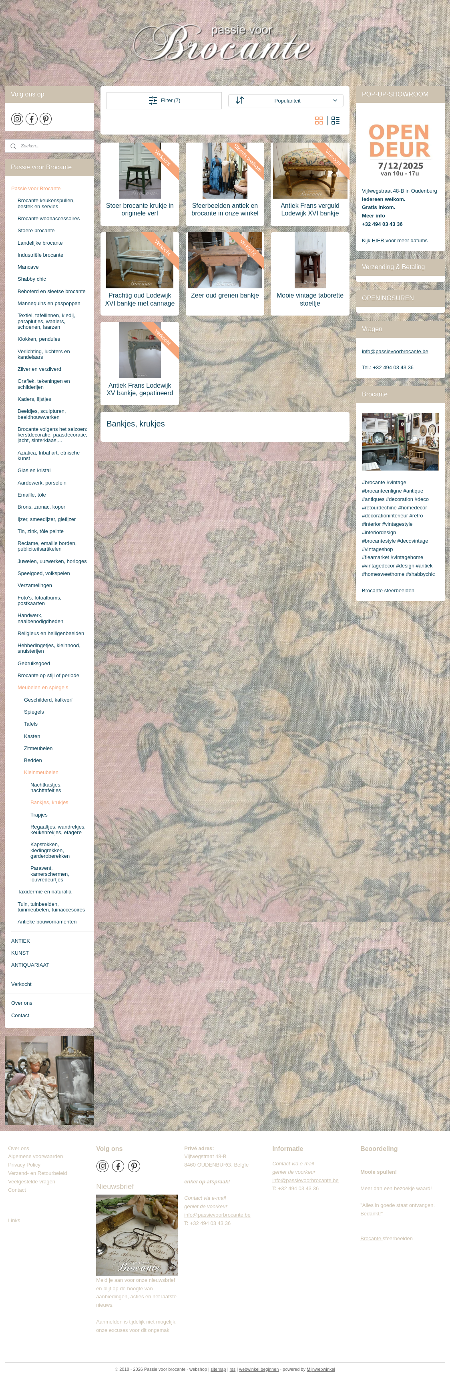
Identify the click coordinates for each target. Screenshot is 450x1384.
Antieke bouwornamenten (47, 922)
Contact (20, 1015)
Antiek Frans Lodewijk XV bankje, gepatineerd (139, 389)
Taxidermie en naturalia (44, 892)
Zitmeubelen (38, 748)
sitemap (218, 1369)
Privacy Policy (24, 1165)
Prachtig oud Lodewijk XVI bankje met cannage (140, 299)
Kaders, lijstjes (34, 399)
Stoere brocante (36, 230)
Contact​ (20, 1190)
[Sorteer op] (286, 101)
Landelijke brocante (40, 243)
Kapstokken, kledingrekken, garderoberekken (50, 850)
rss (233, 1369)
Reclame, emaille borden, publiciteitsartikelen (47, 546)
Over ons (21, 1003)
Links (14, 1220)
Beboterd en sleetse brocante (52, 291)
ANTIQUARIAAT (30, 965)
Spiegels (34, 712)
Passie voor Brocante (36, 188)
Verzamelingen (35, 585)
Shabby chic (32, 279)
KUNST (20, 953)
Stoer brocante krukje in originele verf (140, 209)
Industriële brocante (40, 255)
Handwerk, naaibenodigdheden (40, 618)
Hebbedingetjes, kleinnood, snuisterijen (49, 648)
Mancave (28, 267)
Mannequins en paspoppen (49, 303)
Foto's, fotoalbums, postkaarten (39, 600)
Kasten (32, 736)
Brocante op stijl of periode (48, 675)
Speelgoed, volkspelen (44, 573)
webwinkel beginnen (259, 1369)
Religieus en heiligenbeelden (51, 633)
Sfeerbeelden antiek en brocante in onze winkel (224, 209)
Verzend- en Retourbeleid (37, 1173)
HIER (379, 240)
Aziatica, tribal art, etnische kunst (49, 455)
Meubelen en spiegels (43, 687)
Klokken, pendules (39, 339)
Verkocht (21, 984)
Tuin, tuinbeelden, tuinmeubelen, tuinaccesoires (51, 907)
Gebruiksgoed (34, 663)
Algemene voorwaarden (35, 1156)
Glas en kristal (34, 470)
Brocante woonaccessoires (49, 218)
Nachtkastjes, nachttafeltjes (46, 787)
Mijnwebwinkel (321, 1369)
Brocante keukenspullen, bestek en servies (46, 203)
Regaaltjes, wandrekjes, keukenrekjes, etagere (58, 829)
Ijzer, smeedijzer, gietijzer (47, 519)
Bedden (33, 760)
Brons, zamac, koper (41, 507)
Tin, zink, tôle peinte (41, 531)
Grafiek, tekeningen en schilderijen (44, 384)
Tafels (31, 724)
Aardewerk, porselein (42, 483)
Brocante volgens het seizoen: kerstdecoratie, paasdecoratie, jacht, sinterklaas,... (52, 435)
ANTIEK (20, 941)
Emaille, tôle (32, 495)
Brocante (372, 590)
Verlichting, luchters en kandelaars (44, 354)
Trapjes (39, 815)
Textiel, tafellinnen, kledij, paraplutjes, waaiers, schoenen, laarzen (46, 321)
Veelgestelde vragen (31, 1182)
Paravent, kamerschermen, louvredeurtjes (49, 874)
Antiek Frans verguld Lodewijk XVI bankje (310, 209)
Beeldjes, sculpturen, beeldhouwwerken (42, 414)
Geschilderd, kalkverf (48, 700)
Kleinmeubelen (41, 772)
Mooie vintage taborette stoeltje (310, 299)
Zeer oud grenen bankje (225, 295)
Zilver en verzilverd (39, 369)
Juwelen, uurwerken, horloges (52, 561)
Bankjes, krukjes (49, 802)
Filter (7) (164, 100)
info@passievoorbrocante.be (395, 351)
